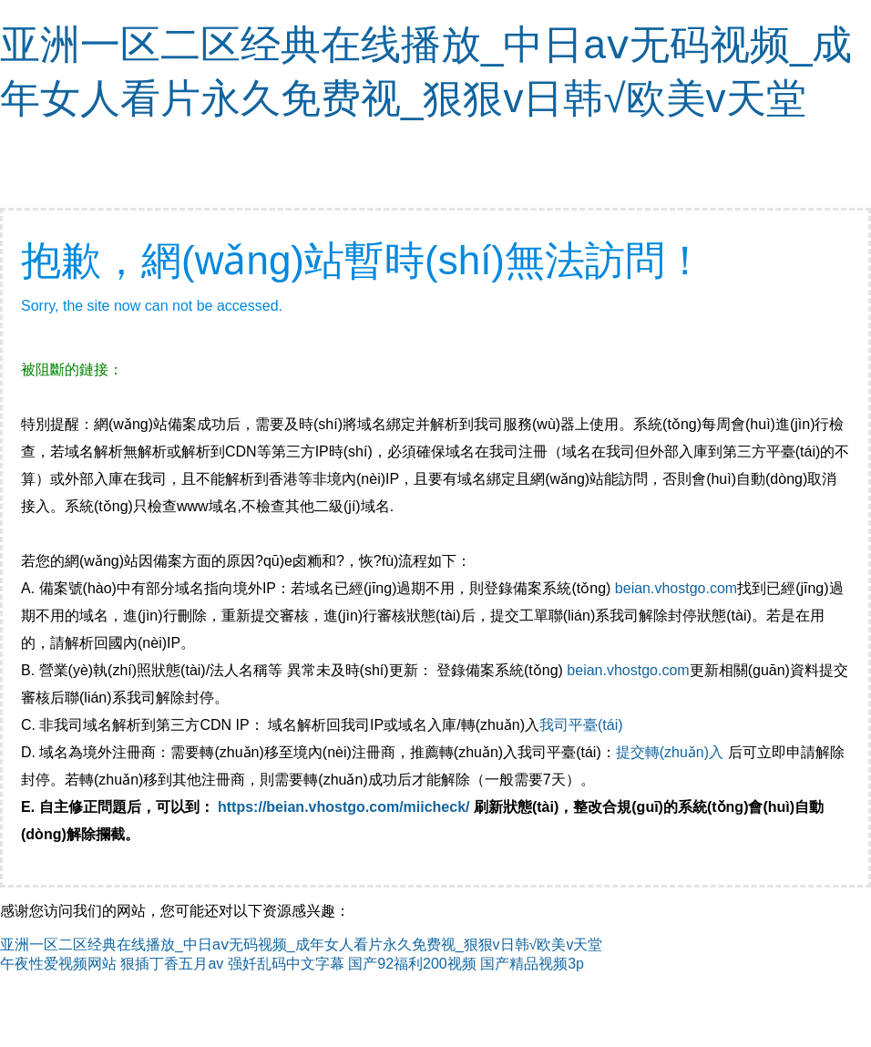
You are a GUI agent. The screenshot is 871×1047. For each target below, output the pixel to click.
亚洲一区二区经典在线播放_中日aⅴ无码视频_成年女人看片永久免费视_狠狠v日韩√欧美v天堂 (301, 944)
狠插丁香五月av (171, 963)
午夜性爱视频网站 (58, 963)
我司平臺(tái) (583, 725)
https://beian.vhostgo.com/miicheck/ (344, 807)
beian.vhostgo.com (676, 588)
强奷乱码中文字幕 (286, 963)
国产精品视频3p (532, 963)
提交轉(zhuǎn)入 (669, 752)
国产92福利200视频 (412, 963)
